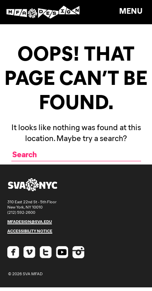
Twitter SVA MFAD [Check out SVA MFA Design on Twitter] (46, 252)
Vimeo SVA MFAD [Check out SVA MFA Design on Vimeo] (30, 252)
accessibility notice (29, 231)
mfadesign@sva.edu (29, 221)
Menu (131, 10)
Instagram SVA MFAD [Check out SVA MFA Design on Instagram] (78, 252)
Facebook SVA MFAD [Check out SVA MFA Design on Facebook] (13, 252)
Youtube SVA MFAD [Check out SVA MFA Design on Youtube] (62, 252)
